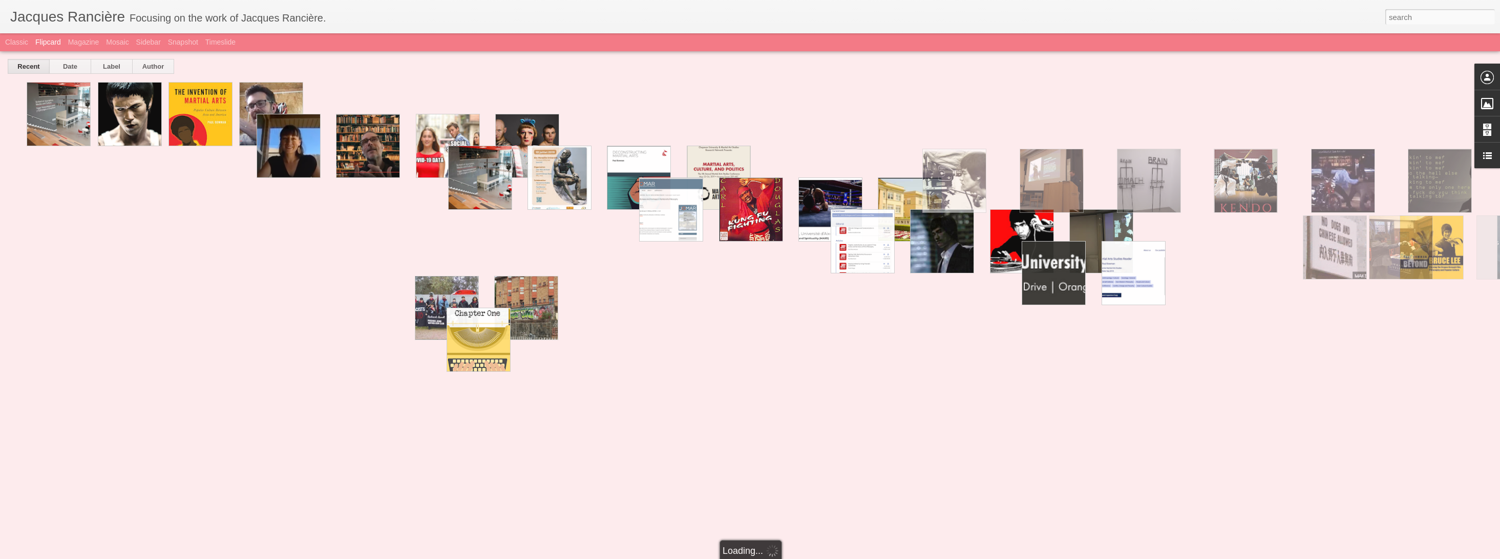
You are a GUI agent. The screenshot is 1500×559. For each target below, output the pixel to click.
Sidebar (148, 42)
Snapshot (183, 42)
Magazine (83, 42)
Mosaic (117, 42)
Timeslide (220, 42)
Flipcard (48, 42)
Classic (16, 42)
